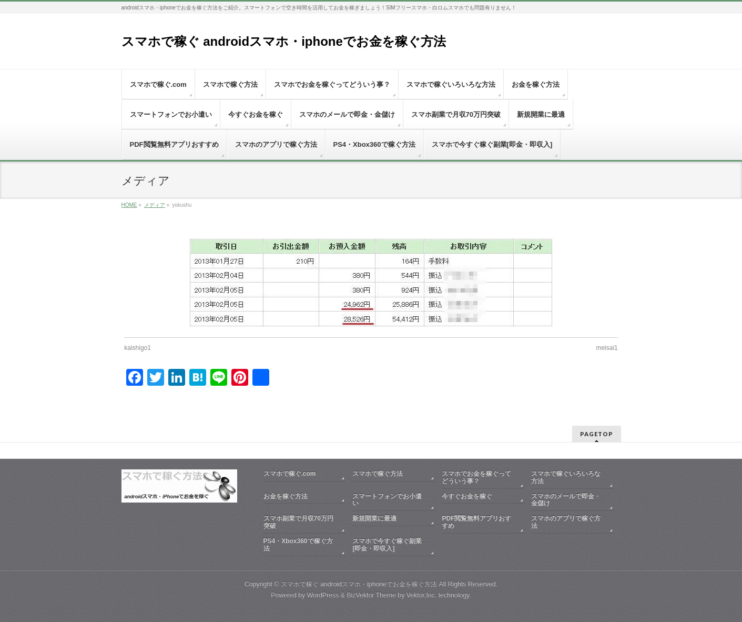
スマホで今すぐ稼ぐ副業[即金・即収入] (387, 544)
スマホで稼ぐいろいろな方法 (566, 477)
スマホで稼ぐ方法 (377, 473)
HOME (129, 205)
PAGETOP (596, 433)
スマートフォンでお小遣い (387, 500)
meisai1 (606, 348)
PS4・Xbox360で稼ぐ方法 (298, 544)
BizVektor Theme (371, 595)
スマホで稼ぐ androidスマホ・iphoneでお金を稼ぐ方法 (283, 41)
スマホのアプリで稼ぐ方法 (566, 522)
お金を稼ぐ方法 (285, 496)
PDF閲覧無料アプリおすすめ (476, 522)
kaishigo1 (137, 348)
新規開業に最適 (374, 518)
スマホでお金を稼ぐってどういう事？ (476, 477)
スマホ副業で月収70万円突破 (298, 522)
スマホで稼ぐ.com (289, 473)
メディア (154, 205)
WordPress (323, 595)
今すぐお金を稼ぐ (467, 496)
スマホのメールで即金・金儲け (566, 500)
